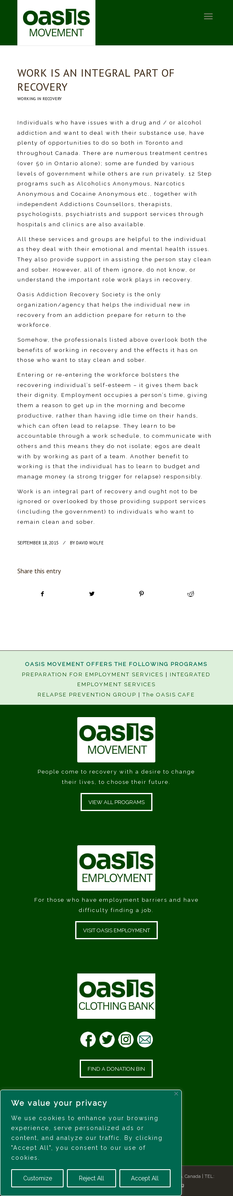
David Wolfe (90, 543)
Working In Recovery (39, 98)
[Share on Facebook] (42, 594)
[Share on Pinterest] (141, 594)
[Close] (176, 1093)
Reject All (91, 1178)
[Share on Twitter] (92, 594)
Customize (37, 1178)
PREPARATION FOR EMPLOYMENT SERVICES (93, 674)
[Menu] (208, 16)
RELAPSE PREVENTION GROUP (87, 695)
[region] (91, 1143)
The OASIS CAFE (169, 695)
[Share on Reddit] (190, 594)
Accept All (145, 1178)
